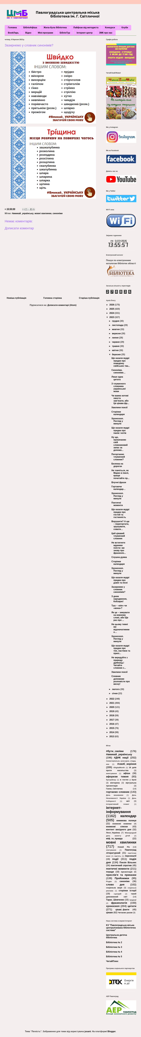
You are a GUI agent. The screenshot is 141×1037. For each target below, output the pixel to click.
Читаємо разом (125, 913)
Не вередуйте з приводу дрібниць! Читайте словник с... (119, 662)
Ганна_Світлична (114, 789)
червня (116, 342)
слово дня (115, 884)
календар (128, 816)
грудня (116, 321)
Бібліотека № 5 (114, 956)
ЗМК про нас (105, 33)
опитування (111, 850)
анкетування (111, 773)
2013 (112, 736)
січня (115, 693)
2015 (112, 728)
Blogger (111, 1031)
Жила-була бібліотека (55, 27)
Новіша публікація (16, 298)
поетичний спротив (121, 865)
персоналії (130, 856)
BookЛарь (13, 33)
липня (115, 338)
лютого (116, 689)
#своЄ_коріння (126, 763)
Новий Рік (124, 847)
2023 (112, 317)
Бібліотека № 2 (114, 942)
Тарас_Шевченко (115, 900)
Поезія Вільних (128, 862)
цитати (132, 906)
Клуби (125, 27)
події (115, 859)
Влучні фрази (118, 482)
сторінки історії (127, 890)
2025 (112, 309)
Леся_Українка (113, 833)
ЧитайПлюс (112, 961)
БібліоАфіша (30, 27)
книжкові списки (117, 826)
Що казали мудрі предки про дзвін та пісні (120, 580)
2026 (112, 305)
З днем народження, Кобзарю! (119, 599)
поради (110, 872)
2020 (112, 707)
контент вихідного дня (118, 829)
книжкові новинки (121, 824)
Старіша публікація (89, 298)
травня (116, 346)
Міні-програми (45, 33)
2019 (112, 711)
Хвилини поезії (119, 407)
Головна (12, 27)
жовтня (116, 329)
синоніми (58, 213)
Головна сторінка (52, 298)
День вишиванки (114, 795)
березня (116, 354)
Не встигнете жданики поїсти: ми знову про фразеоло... (118, 547)
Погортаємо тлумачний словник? (118, 457)
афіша (126, 773)
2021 (112, 703)
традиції (132, 900)
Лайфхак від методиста (85, 27)
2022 (112, 699)
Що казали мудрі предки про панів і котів (120, 430)
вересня (116, 333)
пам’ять (117, 856)
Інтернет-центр (85, 33)
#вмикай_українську (22, 213)
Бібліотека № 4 (114, 952)
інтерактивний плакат (117, 804)
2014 (112, 732)
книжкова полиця (126, 820)
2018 (112, 715)
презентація (126, 872)
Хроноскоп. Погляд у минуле (117, 421)
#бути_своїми (115, 751)
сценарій (117, 894)
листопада (118, 325)
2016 (112, 724)
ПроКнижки (122, 878)
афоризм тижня (117, 776)
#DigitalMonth (119, 768)
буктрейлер (111, 780)
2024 (112, 313)
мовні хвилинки (43, 213)
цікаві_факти (122, 909)
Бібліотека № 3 (114, 947)
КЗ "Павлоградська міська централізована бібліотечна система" (121, 927)
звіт (128, 801)
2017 (112, 720)
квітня (115, 350)
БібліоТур (65, 33)
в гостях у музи (128, 780)
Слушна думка (119, 557)
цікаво (109, 912)
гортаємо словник (117, 791)
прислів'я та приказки (121, 874)
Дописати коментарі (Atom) (61, 305)
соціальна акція (114, 888)
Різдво (109, 881)
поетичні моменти (117, 868)
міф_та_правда (114, 838)
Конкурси (110, 27)
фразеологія (119, 902)
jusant (87, 1031)
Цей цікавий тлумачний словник (118, 536)
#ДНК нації (121, 757)
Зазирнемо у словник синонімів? (118, 589)
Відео (28, 33)
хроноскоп (113, 906)
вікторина (115, 783)
